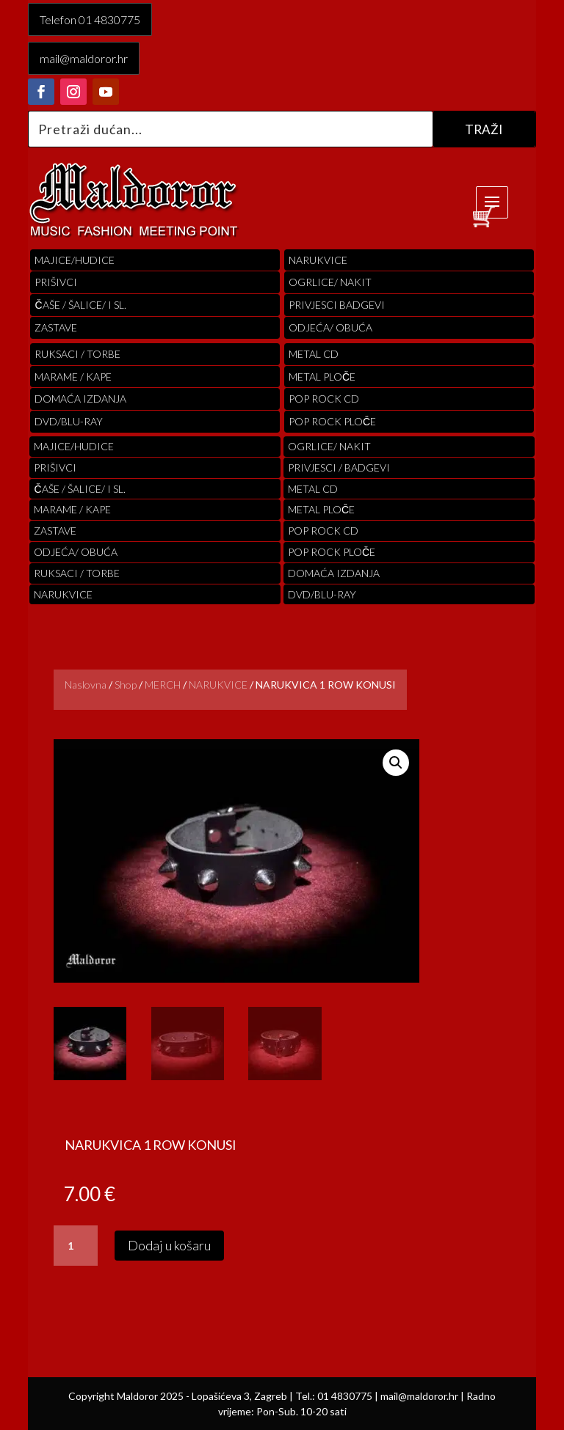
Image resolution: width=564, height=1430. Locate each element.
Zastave (56, 327)
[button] (396, 762)
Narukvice (318, 260)
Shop (126, 684)
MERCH (163, 684)
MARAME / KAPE (73, 376)
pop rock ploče (332, 421)
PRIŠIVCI (56, 282)
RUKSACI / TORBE (77, 354)
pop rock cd (324, 398)
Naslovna (85, 684)
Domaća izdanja (80, 398)
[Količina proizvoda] (76, 1245)
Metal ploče (322, 376)
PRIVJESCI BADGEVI (337, 304)
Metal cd (314, 354)
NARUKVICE (218, 684)
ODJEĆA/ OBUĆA (330, 327)
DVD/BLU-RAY (69, 421)
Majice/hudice (75, 260)
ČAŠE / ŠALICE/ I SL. (80, 304)
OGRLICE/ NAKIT (330, 282)
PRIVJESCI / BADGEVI (339, 467)
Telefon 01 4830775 (90, 19)
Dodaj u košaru (169, 1245)
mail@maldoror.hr (84, 58)
